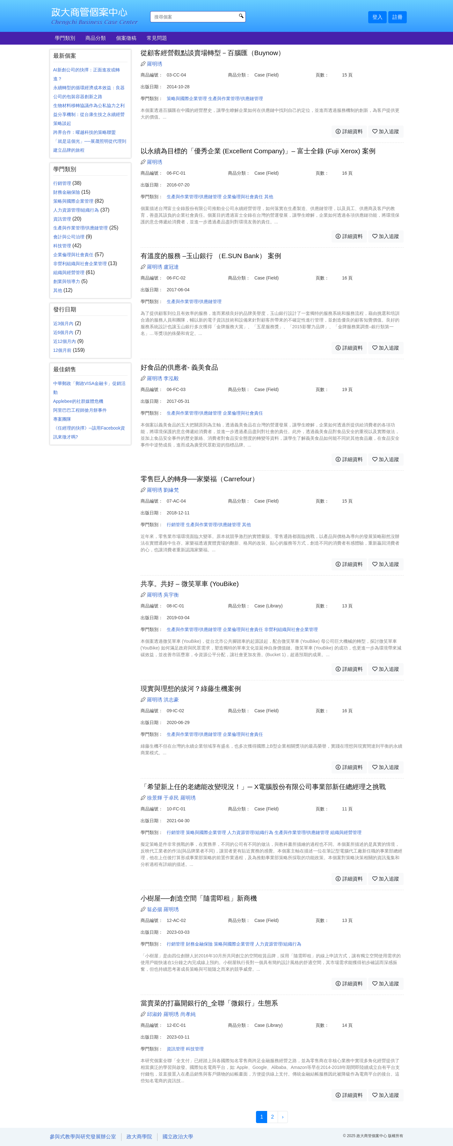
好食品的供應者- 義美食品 (179, 367)
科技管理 (62, 245)
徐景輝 (154, 798)
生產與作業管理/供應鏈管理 (80, 227)
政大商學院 (139, 1136)
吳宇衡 (171, 595)
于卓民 (171, 798)
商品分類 (95, 38)
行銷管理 (62, 183)
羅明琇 (154, 64)
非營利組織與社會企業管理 (80, 263)
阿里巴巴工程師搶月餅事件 (80, 410)
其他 (57, 290)
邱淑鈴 (154, 1014)
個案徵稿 (126, 38)
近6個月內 (63, 332)
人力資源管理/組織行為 (76, 210)
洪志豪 (171, 699)
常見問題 (157, 38)
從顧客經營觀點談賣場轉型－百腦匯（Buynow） (213, 52)
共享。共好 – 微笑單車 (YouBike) (190, 583)
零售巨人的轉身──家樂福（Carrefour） (200, 478)
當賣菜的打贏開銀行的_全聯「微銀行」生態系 (209, 1003)
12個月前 (62, 350)
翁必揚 (154, 909)
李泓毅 (171, 378)
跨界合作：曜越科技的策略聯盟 (84, 132)
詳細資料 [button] (349, 131)
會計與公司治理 (68, 236)
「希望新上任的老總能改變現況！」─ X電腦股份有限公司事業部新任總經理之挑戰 (263, 786)
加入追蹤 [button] (385, 131)
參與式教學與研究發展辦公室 (83, 1136)
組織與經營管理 (68, 272)
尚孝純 (188, 1014)
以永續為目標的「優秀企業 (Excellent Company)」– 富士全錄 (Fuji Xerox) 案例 (258, 151)
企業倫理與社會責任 (73, 254)
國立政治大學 (178, 1136)
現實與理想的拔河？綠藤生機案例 (191, 688)
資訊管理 (62, 218)
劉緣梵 (171, 490)
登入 (377, 17)
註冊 (397, 17)
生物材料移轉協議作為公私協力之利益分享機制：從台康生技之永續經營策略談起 (89, 114)
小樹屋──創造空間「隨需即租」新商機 (199, 898)
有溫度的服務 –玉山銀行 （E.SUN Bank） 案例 (211, 255)
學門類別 (65, 38)
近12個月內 (64, 341)
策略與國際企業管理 (73, 201)
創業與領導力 (66, 281)
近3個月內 (63, 323)
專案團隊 (62, 419)
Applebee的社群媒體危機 (78, 401)
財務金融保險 (66, 192)
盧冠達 (171, 267)
